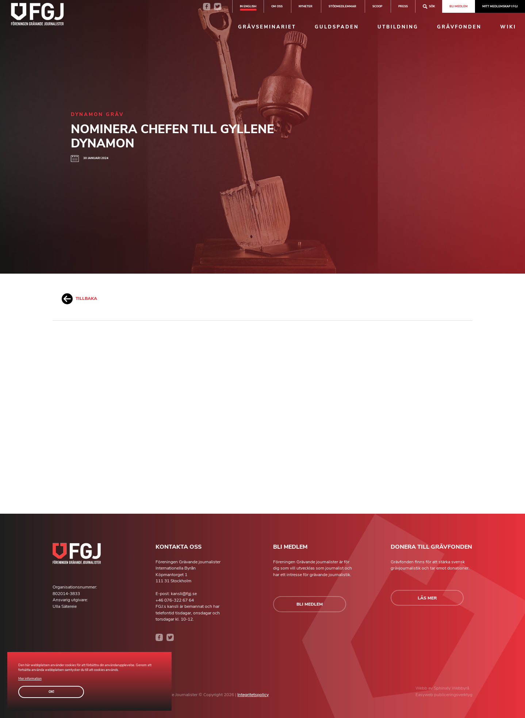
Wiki (508, 27)
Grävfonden (459, 27)
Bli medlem (458, 6)
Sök (429, 6)
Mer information (30, 678)
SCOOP (377, 6)
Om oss (277, 6)
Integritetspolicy (253, 695)
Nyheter (306, 6)
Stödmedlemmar (342, 6)
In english (248, 6)
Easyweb (424, 695)
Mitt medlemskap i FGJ (500, 6)
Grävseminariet (267, 27)
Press (403, 6)
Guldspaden (337, 27)
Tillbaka (79, 298)
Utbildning (398, 27)
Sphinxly (443, 688)
